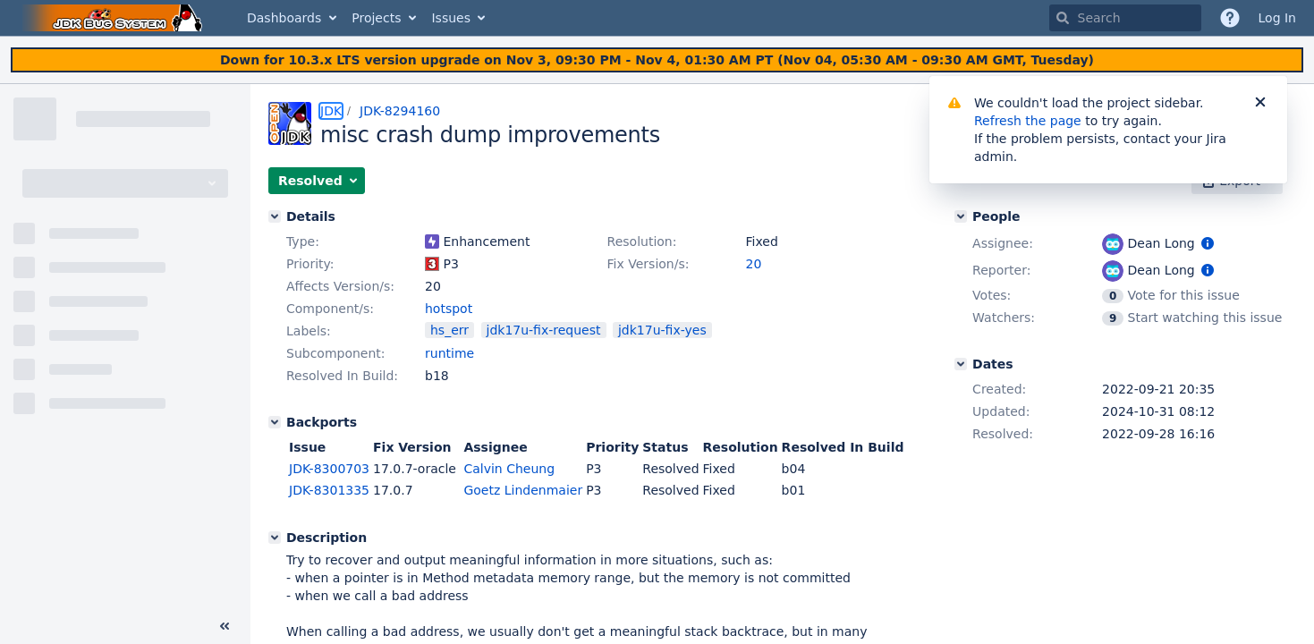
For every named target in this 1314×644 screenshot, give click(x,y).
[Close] (1260, 103)
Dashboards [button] (284, 18)
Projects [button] (376, 18)
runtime (449, 353)
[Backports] (274, 422)
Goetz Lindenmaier (522, 490)
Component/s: (330, 308)
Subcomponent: (336, 353)
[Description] (274, 537)
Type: (302, 241)
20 (754, 264)
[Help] (1230, 18)
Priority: (310, 264)
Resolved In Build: (342, 376)
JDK (331, 111)
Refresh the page (1027, 121)
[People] (960, 216)
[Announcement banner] (657, 60)
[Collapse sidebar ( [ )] (225, 626)
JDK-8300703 (329, 469)
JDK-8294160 (400, 111)
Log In (1277, 18)
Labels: (308, 331)
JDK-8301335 (329, 490)
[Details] (274, 216)
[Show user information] (1207, 243)
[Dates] (960, 364)
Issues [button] (450, 18)
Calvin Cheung (509, 469)
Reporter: (1001, 270)
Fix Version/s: (648, 264)
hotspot (448, 308)
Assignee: (1002, 243)
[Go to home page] (114, 18)
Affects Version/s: (340, 286)
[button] (316, 180)
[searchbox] (1125, 17)
